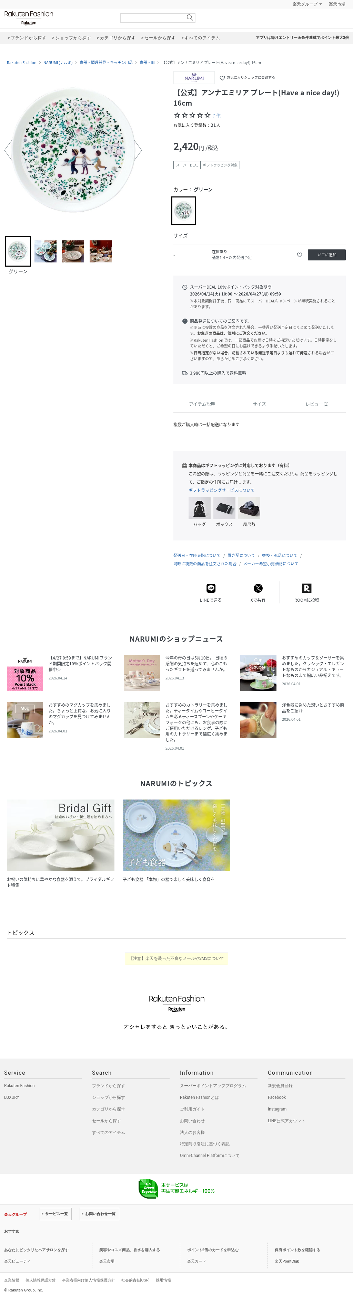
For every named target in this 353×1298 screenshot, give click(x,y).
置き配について (241, 555)
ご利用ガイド (192, 1109)
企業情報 (11, 1280)
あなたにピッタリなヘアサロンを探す (36, 1250)
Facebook (277, 1097)
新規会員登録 (280, 1085)
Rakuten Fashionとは (199, 1097)
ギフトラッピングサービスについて (222, 490)
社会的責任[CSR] (135, 1280)
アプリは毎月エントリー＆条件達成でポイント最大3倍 (302, 37)
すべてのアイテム (108, 1132)
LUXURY (11, 1097)
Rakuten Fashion (57, 18)
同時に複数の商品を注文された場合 (204, 564)
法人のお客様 (192, 1132)
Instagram (277, 1109)
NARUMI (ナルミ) (58, 62)
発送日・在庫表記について (197, 555)
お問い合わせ (192, 1120)
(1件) (217, 115)
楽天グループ (305, 4)
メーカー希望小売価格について (271, 564)
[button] (8, 150)
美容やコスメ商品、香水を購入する (129, 1250)
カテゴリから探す (108, 1109)
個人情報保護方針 (41, 1280)
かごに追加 (326, 255)
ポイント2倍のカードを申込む (213, 1250)
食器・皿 (147, 62)
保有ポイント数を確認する (297, 1250)
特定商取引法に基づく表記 (205, 1143)
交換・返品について (279, 555)
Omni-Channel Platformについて (210, 1155)
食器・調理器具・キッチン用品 (106, 62)
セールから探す (106, 1120)
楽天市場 (337, 4)
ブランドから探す (108, 1085)
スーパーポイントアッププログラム (213, 1085)
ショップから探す (108, 1097)
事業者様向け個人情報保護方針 (88, 1280)
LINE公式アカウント (286, 1120)
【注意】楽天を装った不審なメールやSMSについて (176, 958)
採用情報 (163, 1280)
